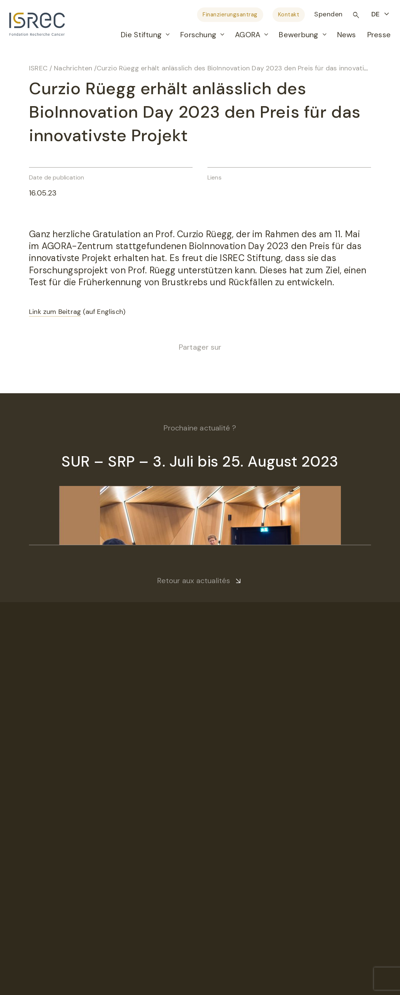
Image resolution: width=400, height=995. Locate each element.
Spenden (328, 14)
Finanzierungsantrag (230, 14)
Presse (379, 34)
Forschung (198, 34)
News (346, 34)
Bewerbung (298, 34)
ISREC (38, 68)
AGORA (247, 34)
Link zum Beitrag (55, 311)
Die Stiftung (141, 34)
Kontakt (289, 14)
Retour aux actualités (193, 580)
